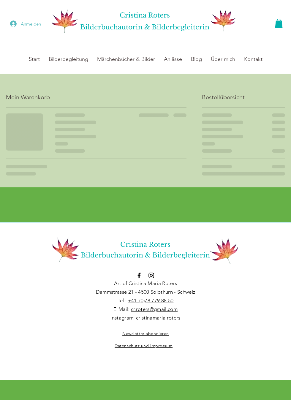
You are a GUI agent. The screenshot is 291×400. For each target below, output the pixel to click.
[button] (279, 23)
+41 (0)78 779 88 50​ (151, 300)
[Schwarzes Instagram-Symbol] (151, 275)
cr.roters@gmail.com (154, 309)
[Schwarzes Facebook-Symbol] (139, 275)
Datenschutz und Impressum (144, 345)
